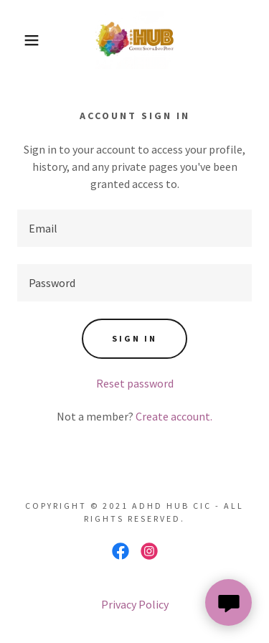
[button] (21, 40)
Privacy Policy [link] (135, 604)
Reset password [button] (135, 383)
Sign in (134, 338)
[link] (134, 40)
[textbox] (134, 228)
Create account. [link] (174, 416)
